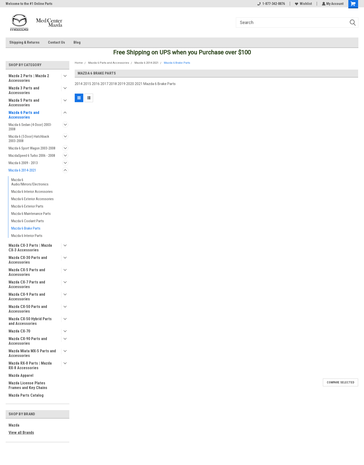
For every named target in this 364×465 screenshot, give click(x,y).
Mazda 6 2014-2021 (22, 170)
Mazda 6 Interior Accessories (32, 191)
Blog (77, 42)
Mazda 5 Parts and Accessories (24, 102)
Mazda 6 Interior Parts (26, 235)
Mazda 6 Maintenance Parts (31, 213)
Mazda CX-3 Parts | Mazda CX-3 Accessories (30, 247)
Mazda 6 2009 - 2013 (23, 163)
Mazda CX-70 (19, 331)
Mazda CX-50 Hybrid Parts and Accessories (30, 321)
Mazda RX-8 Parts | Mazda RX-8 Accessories (30, 365)
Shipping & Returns (24, 42)
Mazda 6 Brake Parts (25, 228)
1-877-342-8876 (270, 4)
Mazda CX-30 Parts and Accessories (28, 260)
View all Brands (21, 432)
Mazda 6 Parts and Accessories (24, 115)
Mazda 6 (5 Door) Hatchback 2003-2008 (29, 138)
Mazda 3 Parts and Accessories (24, 90)
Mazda (14, 425)
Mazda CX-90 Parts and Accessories (28, 341)
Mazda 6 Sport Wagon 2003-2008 (32, 148)
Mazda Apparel (21, 375)
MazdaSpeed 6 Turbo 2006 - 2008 (32, 155)
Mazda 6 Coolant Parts (27, 221)
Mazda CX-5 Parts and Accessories (27, 272)
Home (79, 62)
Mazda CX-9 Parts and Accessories (27, 296)
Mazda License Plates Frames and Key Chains (28, 385)
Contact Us (56, 42)
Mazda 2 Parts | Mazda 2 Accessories (29, 78)
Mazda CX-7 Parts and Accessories (27, 284)
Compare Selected (340, 382)
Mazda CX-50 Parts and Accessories (28, 309)
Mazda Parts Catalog (26, 395)
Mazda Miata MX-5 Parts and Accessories (32, 353)
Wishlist (302, 4)
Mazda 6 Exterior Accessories (32, 199)
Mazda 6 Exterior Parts (27, 206)
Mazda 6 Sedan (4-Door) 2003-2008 (30, 126)
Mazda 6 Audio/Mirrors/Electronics (30, 182)
